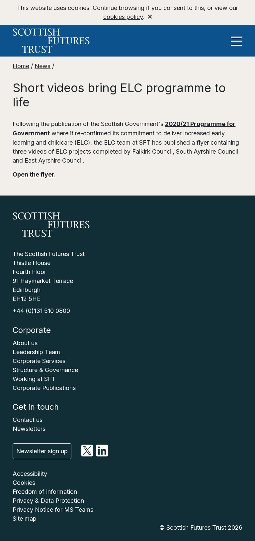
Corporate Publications (44, 386)
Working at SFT (34, 377)
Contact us (27, 418)
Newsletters (29, 427)
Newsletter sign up (42, 450)
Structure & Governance (45, 368)
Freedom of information (45, 490)
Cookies (24, 481)
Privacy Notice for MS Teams (53, 508)
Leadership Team (36, 350)
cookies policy (123, 16)
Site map (25, 517)
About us (25, 341)
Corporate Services (39, 359)
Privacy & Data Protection (48, 499)
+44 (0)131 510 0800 (41, 309)
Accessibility (30, 472)
